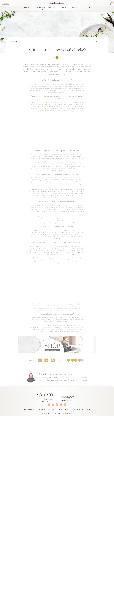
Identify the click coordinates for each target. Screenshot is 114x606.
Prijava (5, 3)
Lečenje (63, 8)
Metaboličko (40, 8)
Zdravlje (75, 8)
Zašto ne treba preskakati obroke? (57, 49)
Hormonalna (87, 8)
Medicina (27, 8)
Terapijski (52, 8)
